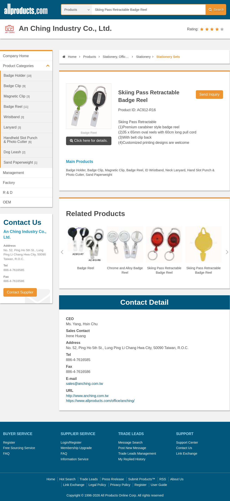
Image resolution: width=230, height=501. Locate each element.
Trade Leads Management (137, 453)
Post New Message (132, 448)
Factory (9, 183)
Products (89, 57)
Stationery (143, 57)
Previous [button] (62, 251)
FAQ (6, 453)
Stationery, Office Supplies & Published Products (116, 57)
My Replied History (131, 459)
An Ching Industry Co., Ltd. (65, 28)
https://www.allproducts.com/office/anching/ (100, 401)
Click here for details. (89, 140)
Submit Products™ (141, 479)
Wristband (14, 117)
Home (69, 57)
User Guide (159, 485)
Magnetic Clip (17, 96)
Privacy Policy (120, 485)
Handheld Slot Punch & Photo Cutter (20, 140)
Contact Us (184, 448)
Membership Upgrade (76, 448)
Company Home (16, 56)
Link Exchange (186, 453)
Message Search (130, 442)
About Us (177, 479)
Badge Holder (17, 75)
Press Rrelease (113, 479)
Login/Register (71, 442)
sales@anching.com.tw (84, 384)
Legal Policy (97, 485)
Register (9, 442)
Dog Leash (14, 152)
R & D (8, 192)
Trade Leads (89, 479)
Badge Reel (16, 106)
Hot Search (67, 479)
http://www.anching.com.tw (87, 396)
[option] (85, 250)
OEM (7, 202)
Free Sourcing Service (19, 448)
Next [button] (227, 251)
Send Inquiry (209, 94)
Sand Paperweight (20, 162)
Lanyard (12, 127)
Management (13, 173)
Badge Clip (15, 86)
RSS (162, 479)
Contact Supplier (20, 292)
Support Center (187, 442)
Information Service (74, 459)
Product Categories (27, 65)
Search (216, 9)
